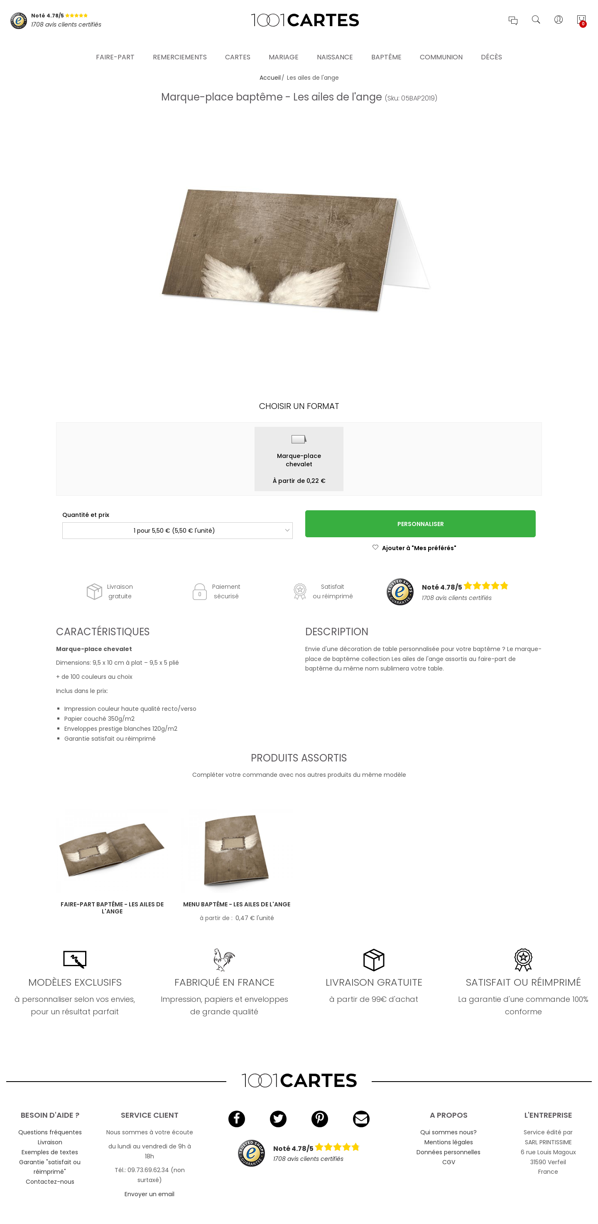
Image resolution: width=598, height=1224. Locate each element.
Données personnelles (448, 1152)
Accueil (270, 77)
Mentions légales (448, 1142)
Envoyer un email (149, 1194)
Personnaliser (420, 524)
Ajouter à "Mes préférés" (414, 548)
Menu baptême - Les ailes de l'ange (236, 904)
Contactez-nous (50, 1181)
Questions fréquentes (50, 1132)
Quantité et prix (85, 515)
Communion (441, 47)
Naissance (335, 47)
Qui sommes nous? (448, 1132)
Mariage (284, 47)
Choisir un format (299, 406)
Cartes (237, 47)
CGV (448, 1162)
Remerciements (180, 47)
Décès (491, 47)
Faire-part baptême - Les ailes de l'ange (112, 908)
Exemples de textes (50, 1152)
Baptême (386, 47)
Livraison (50, 1142)
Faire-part (115, 47)
